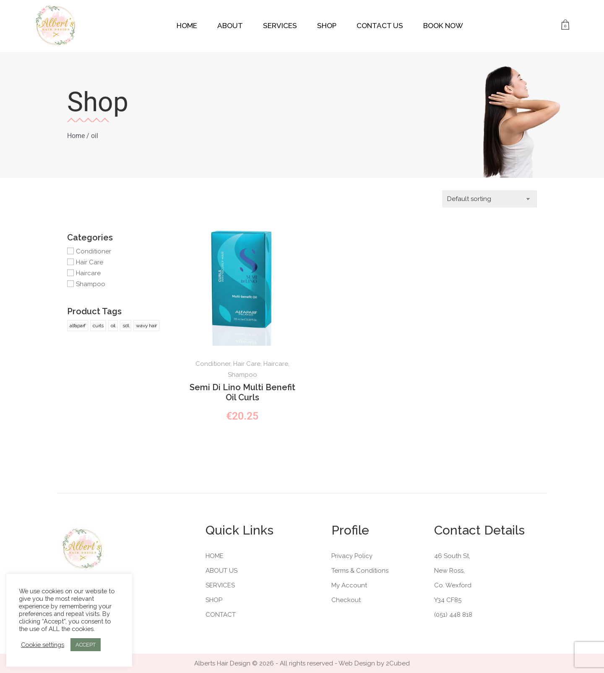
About (230, 25)
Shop (326, 25)
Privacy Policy (351, 556)
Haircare (88, 273)
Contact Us (380, 25)
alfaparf (78, 326)
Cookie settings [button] (42, 644)
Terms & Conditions (359, 570)
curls (98, 326)
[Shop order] (490, 198)
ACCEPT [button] (86, 645)
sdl (125, 326)
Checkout (346, 600)
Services (280, 25)
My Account (349, 585)
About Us (221, 570)
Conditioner (93, 251)
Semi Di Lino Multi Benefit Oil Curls (242, 392)
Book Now (443, 25)
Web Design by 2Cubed (374, 663)
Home (187, 25)
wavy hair (146, 326)
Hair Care (89, 262)
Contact (221, 614)
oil (113, 326)
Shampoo (90, 284)
